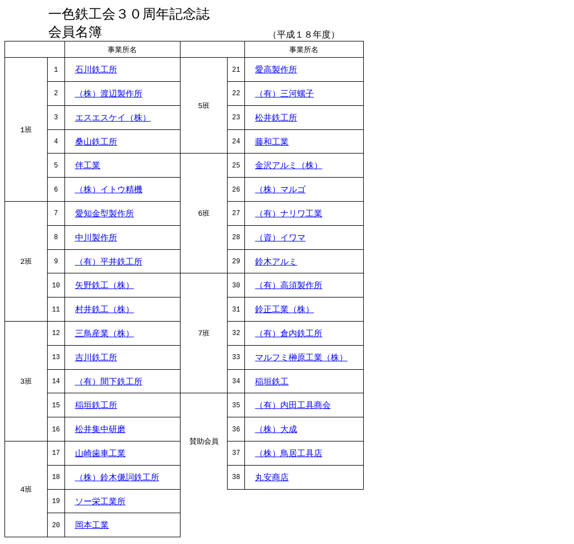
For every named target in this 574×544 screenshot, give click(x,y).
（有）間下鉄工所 (108, 383)
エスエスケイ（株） (113, 119)
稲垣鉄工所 (96, 407)
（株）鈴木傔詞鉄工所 (117, 479)
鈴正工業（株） (284, 311)
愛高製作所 (276, 71)
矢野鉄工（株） (104, 287)
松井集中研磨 (100, 431)
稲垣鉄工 (272, 383)
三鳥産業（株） (104, 335)
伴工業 (87, 167)
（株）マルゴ (280, 191)
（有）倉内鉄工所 (288, 335)
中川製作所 (96, 239)
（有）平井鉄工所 (108, 263)
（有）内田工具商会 (293, 407)
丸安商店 (272, 479)
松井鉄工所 (276, 119)
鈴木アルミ (276, 263)
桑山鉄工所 (96, 144)
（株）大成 (276, 431)
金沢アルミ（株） (288, 167)
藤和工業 (272, 144)
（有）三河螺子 (284, 95)
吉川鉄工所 (96, 359)
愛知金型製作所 (104, 215)
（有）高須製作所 (288, 287)
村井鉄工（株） (104, 311)
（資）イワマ (280, 239)
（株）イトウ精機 (108, 191)
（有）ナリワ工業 (288, 215)
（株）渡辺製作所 (108, 95)
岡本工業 (92, 527)
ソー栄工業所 (100, 503)
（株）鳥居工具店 (288, 455)
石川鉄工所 (96, 71)
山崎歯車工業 (100, 455)
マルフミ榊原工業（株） (301, 359)
